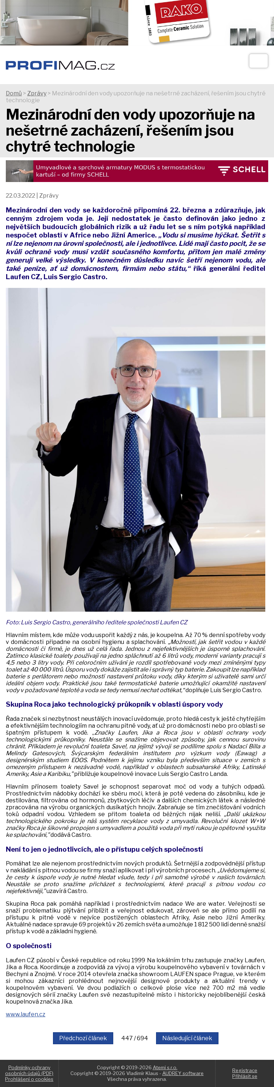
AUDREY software (183, 1073)
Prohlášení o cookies (29, 1079)
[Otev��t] (258, 61)
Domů (14, 93)
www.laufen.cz (25, 1014)
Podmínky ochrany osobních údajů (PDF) (29, 1070)
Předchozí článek (83, 1038)
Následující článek (187, 1038)
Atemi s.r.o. (165, 1067)
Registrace (244, 1070)
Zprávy (36, 93)
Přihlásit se (244, 1076)
